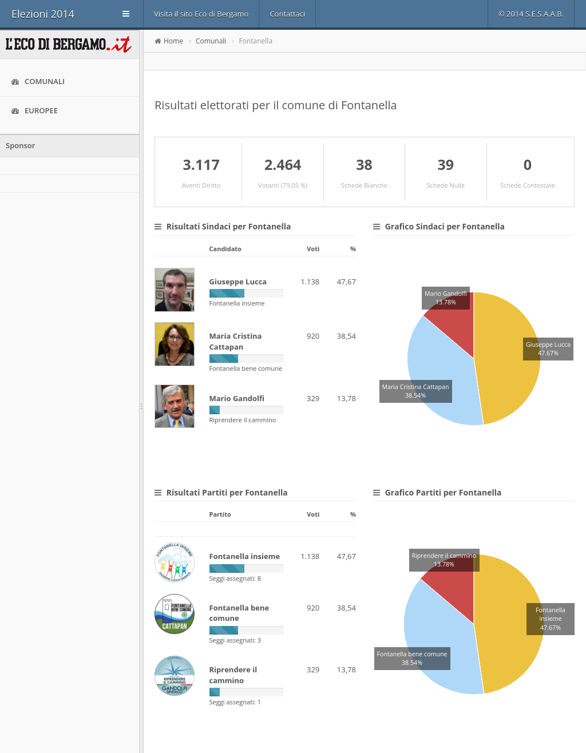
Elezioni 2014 (42, 14)
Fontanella (256, 41)
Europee (34, 111)
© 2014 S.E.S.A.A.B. (531, 14)
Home (173, 41)
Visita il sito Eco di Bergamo (201, 14)
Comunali (38, 82)
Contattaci (287, 14)
